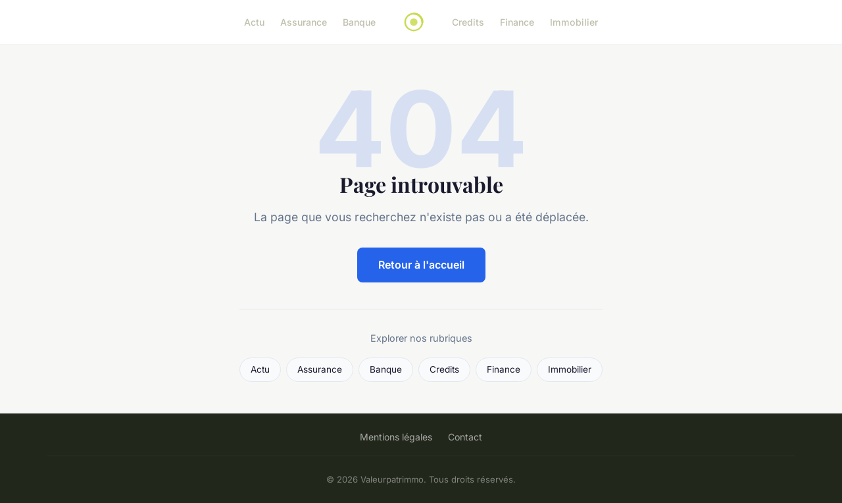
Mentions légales (396, 436)
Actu (254, 22)
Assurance (303, 22)
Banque (359, 22)
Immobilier (574, 22)
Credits (468, 22)
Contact (465, 436)
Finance (517, 22)
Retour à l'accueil (421, 264)
